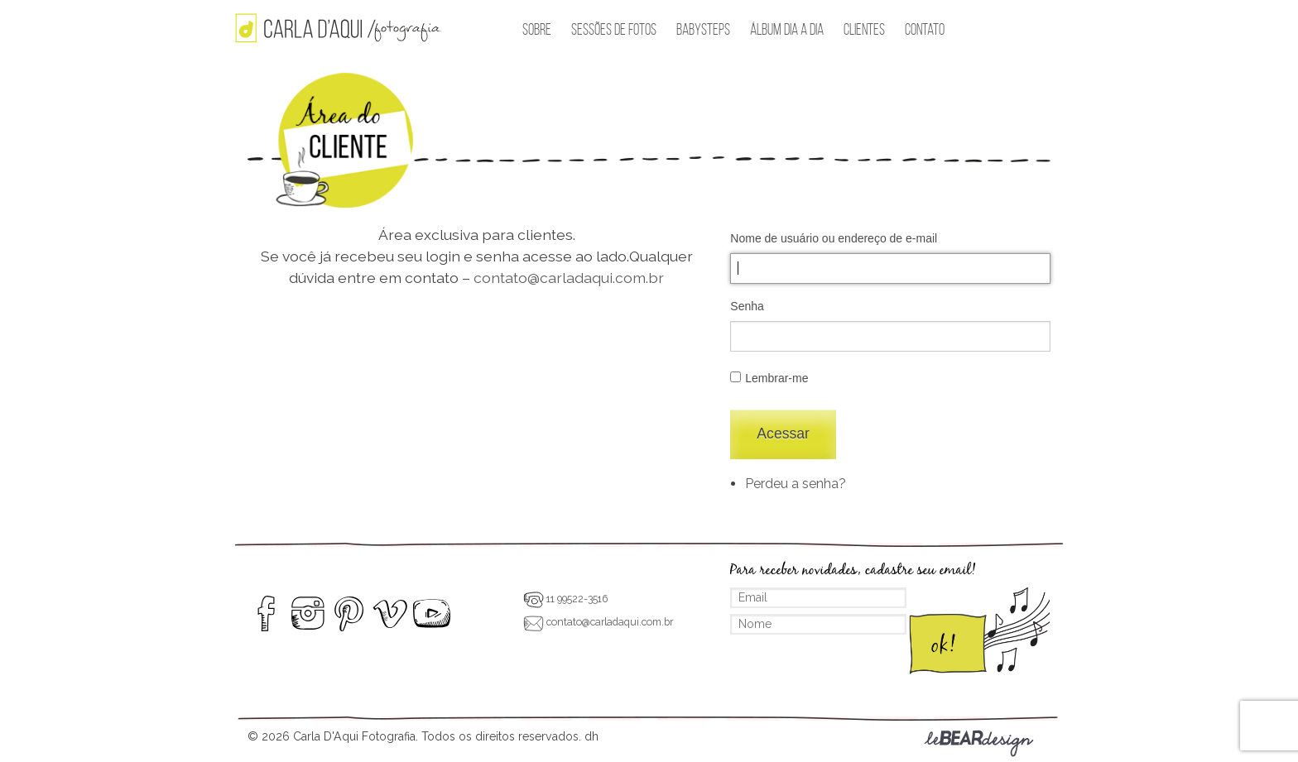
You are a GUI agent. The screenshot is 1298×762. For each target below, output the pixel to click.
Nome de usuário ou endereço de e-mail (833, 238)
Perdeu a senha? (795, 483)
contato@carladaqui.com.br (569, 277)
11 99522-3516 (565, 598)
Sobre (536, 29)
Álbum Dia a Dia (787, 29)
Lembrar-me (776, 378)
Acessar (783, 433)
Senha (746, 306)
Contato (925, 29)
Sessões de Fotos (613, 29)
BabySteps (703, 29)
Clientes (864, 29)
